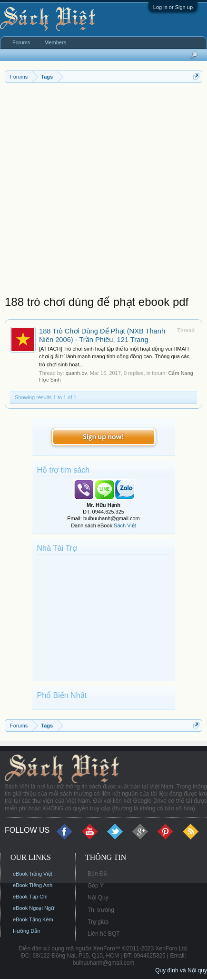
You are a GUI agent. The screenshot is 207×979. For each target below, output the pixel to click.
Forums (21, 42)
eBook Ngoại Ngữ (33, 908)
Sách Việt (125, 525)
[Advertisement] (103, 191)
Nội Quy (98, 897)
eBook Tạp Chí (30, 896)
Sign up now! (103, 436)
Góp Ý (96, 885)
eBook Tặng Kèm (33, 919)
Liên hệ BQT (104, 933)
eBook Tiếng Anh (32, 885)
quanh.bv (76, 373)
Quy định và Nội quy (181, 970)
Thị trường (101, 910)
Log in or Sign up (173, 7)
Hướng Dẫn (26, 931)
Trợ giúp (98, 921)
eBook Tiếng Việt (32, 874)
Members (55, 42)
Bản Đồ (97, 873)
